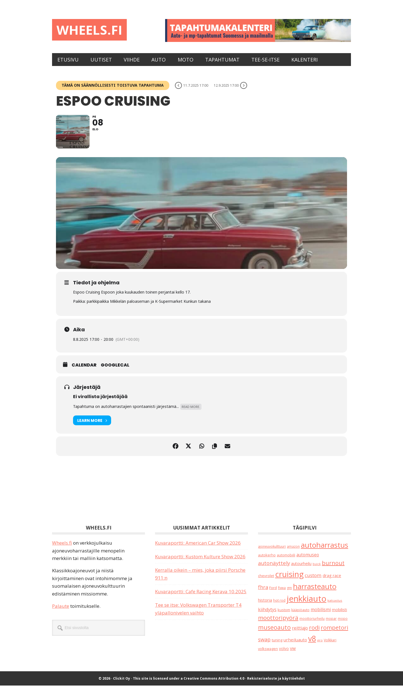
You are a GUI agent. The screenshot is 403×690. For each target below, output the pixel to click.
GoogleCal (115, 369)
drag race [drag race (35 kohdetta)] (332, 580)
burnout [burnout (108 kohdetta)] (333, 567)
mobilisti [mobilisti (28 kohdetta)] (339, 614)
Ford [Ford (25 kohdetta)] (273, 592)
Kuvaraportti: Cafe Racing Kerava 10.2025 (201, 596)
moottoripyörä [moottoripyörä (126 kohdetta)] (278, 622)
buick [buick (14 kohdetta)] (317, 568)
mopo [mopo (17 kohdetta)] (343, 623)
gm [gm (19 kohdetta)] (289, 592)
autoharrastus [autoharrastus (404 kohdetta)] (324, 549)
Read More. (191, 411)
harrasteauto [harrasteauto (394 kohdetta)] (314, 591)
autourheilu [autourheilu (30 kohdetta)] (301, 568)
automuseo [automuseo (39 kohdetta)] (307, 560)
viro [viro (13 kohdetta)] (320, 645)
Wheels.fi (91, 30)
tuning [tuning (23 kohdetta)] (277, 644)
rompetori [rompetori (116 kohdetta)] (334, 632)
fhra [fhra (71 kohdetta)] (263, 591)
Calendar (84, 369)
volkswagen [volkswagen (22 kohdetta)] (268, 653)
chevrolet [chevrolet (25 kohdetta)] (266, 580)
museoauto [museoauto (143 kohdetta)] (274, 632)
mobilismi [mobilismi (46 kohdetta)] (321, 614)
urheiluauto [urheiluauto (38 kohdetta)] (295, 644)
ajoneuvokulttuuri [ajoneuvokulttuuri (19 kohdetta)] (272, 551)
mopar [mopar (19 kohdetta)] (331, 623)
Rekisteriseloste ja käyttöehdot (276, 682)
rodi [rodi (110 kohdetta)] (314, 632)
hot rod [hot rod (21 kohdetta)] (279, 604)
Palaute (60, 610)
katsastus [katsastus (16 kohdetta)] (334, 605)
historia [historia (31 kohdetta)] (265, 604)
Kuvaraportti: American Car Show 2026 (198, 547)
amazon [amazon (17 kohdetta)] (293, 551)
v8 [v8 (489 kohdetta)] (312, 643)
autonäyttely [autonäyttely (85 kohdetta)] (274, 567)
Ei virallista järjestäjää (100, 401)
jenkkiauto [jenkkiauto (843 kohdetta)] (306, 603)
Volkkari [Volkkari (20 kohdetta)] (330, 644)
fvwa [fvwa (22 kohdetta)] (282, 592)
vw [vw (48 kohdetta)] (293, 653)
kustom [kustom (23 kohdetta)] (284, 614)
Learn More (92, 424)
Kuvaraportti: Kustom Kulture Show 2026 (200, 561)
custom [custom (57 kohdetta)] (313, 579)
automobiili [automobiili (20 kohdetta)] (286, 559)
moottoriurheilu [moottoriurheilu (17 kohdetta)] (312, 623)
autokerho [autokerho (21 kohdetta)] (267, 559)
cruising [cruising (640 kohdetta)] (289, 578)
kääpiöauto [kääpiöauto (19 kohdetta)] (300, 614)
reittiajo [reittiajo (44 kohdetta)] (300, 632)
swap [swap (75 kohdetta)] (264, 643)
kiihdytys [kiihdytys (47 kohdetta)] (267, 614)
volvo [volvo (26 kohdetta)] (284, 653)
